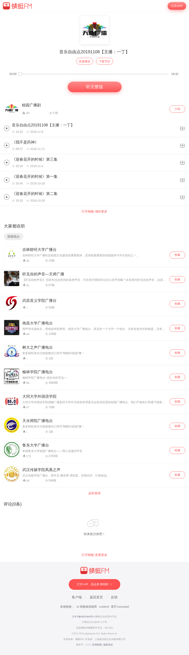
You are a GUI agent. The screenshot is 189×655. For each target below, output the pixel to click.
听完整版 (94, 86)
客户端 (77, 597)
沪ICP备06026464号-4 (83, 616)
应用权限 (97, 644)
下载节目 (104, 61)
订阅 (177, 109)
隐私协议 (108, 644)
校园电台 (13, 236)
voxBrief (104, 606)
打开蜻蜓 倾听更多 (94, 211)
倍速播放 (84, 61)
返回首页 (96, 597)
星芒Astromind (120, 606)
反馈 (114, 597)
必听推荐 (94, 493)
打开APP (177, 6)
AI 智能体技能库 (86, 606)
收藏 (177, 255)
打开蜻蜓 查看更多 (94, 555)
